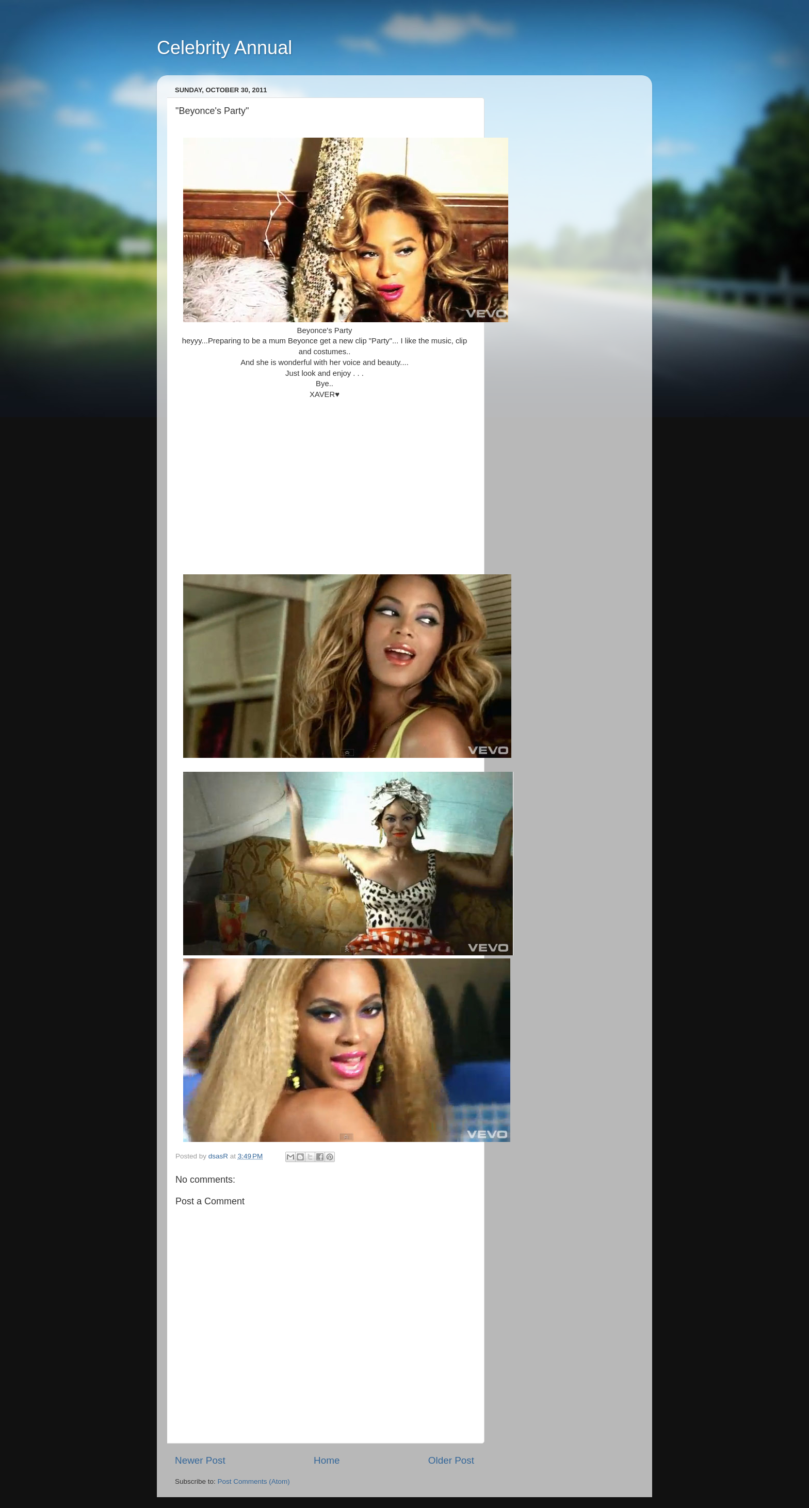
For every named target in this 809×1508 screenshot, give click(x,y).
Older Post (451, 1460)
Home (326, 1460)
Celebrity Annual (224, 47)
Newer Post (200, 1460)
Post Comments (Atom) (254, 1481)
